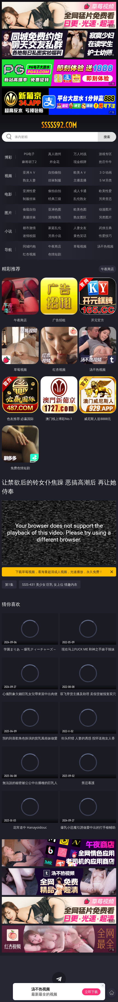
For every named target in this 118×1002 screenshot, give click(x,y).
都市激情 (29, 228)
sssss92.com (59, 125)
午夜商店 (54, 246)
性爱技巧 (105, 235)
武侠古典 (105, 228)
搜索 (107, 137)
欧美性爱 (105, 191)
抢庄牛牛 (105, 161)
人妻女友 (80, 228)
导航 (8, 249)
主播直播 (80, 180)
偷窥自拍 (29, 209)
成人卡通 (80, 191)
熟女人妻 (29, 180)
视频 (8, 175)
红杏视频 (29, 254)
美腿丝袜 (29, 217)
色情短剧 (54, 254)
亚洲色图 (54, 209)
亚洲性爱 (29, 191)
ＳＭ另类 (105, 180)
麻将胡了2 (29, 161)
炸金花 (54, 161)
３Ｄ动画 (105, 172)
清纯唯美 (54, 217)
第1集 (9, 584)
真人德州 (54, 154)
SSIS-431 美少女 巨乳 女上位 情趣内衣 (49, 584)
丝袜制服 (54, 180)
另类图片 (105, 217)
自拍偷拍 (54, 172)
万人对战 (80, 154)
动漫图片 (105, 209)
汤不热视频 (105, 246)
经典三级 (54, 198)
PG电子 (29, 154)
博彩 (8, 157)
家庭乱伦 (54, 228)
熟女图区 (80, 217)
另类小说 (54, 235)
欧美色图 (80, 209)
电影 (8, 194)
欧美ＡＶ (80, 172)
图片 (8, 212)
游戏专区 (105, 154)
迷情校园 (29, 235)
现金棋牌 (80, 161)
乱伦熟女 (80, 198)
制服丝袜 (29, 198)
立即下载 (91, 992)
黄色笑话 (80, 235)
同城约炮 (29, 246)
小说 (8, 231)
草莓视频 (80, 246)
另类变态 (105, 198)
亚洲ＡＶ (29, 172)
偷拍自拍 (54, 191)
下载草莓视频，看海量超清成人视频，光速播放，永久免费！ (64, 572)
